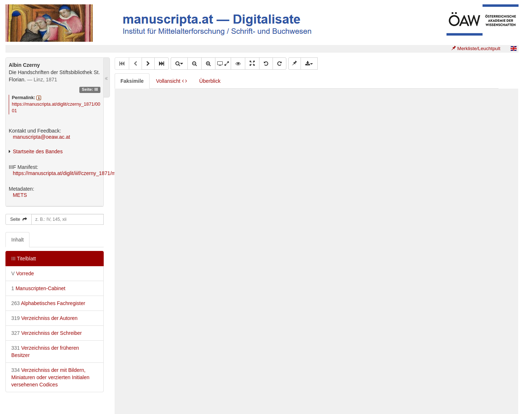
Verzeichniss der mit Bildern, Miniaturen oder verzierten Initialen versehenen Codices (50, 377)
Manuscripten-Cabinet (38, 288)
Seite (18, 219)
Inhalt (17, 240)
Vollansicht (171, 81)
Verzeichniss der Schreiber (46, 333)
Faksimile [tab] (132, 81)
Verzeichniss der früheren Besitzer (45, 351)
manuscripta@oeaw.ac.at (41, 137)
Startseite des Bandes (38, 151)
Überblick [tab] (210, 81)
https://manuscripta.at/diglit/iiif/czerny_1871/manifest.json (77, 173)
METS (20, 195)
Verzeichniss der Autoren (44, 318)
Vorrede (22, 273)
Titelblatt (23, 258)
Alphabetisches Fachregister (48, 303)
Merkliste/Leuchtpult (475, 48)
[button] (148, 63)
